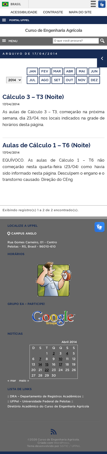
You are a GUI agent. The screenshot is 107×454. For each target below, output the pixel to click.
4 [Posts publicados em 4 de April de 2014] (67, 353)
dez (94, 80)
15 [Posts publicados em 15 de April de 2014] (46, 364)
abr (69, 71)
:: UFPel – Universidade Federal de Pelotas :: (40, 401)
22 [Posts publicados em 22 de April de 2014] (47, 370)
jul (32, 80)
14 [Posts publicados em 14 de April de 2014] (40, 364)
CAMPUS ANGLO (22, 233)
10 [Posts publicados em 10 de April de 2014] (60, 359)
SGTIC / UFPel (70, 445)
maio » (24, 380)
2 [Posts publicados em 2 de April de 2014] (54, 353)
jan (32, 71)
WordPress (61, 442)
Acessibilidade (24, 12)
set (57, 80)
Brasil (10, 4)
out (69, 80)
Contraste (53, 12)
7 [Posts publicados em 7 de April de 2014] (40, 359)
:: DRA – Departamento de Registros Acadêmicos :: (46, 396)
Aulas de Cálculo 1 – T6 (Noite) (46, 145)
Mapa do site (80, 12)
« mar (12, 380)
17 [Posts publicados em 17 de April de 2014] (60, 364)
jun (94, 71)
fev (44, 71)
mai (82, 71)
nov (82, 80)
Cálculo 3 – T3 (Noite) (33, 96)
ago (44, 80)
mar (57, 71)
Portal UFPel (19, 20)
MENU (10, 40)
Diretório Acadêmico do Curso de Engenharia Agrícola (48, 406)
